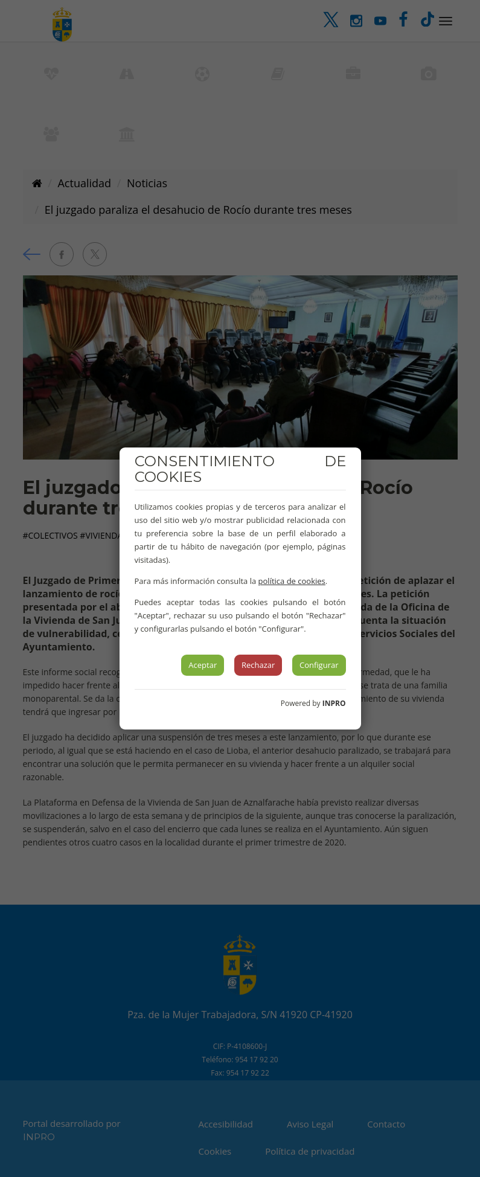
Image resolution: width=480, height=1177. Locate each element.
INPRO (334, 703)
